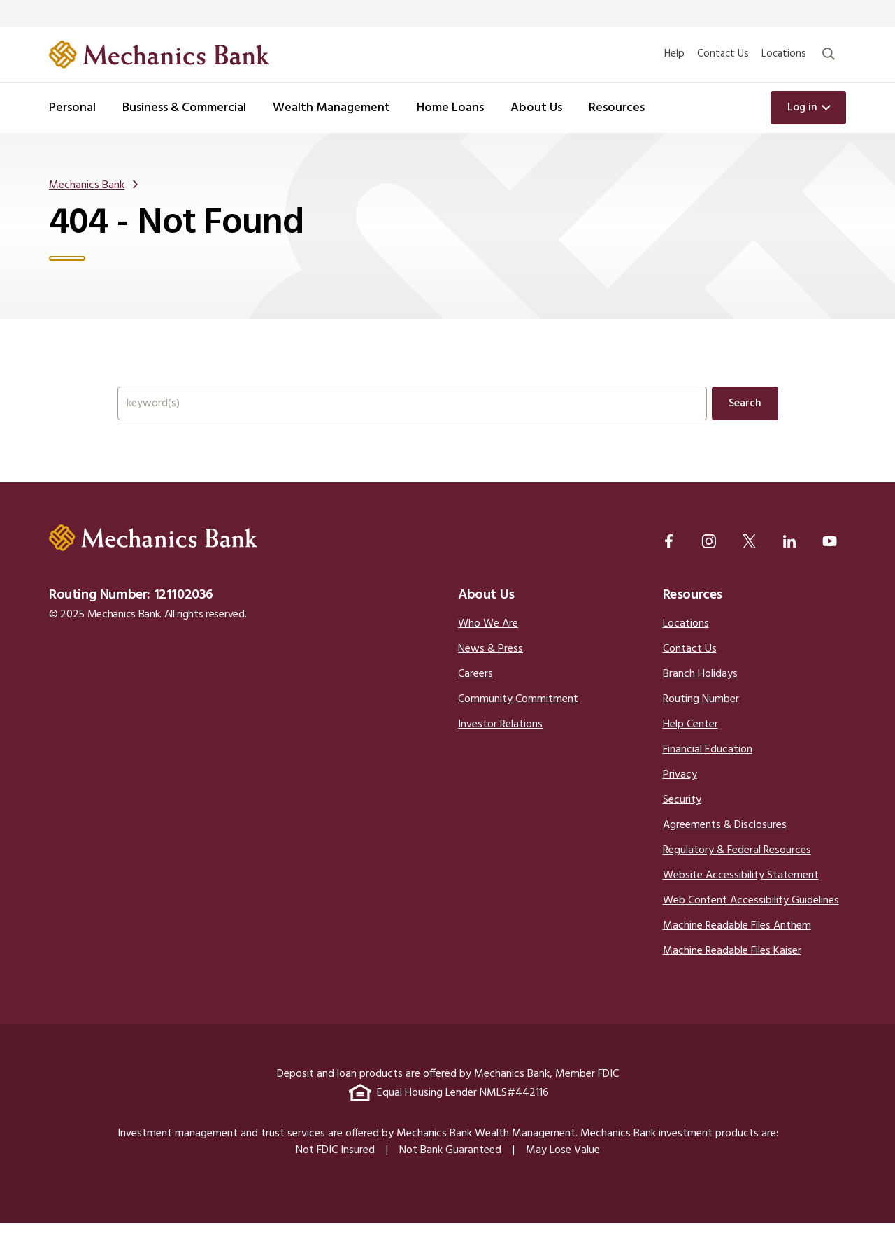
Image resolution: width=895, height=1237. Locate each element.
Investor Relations (500, 738)
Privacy (680, 789)
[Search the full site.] (412, 408)
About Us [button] (536, 108)
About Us (486, 609)
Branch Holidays (700, 688)
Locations (783, 53)
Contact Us (723, 53)
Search (745, 408)
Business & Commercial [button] (184, 108)
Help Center (690, 738)
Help (674, 53)
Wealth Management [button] (331, 108)
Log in (802, 108)
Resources (692, 609)
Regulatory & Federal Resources (737, 864)
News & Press (490, 663)
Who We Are (488, 638)
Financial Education (707, 764)
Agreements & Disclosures (725, 839)
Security (682, 814)
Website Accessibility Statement (741, 889)
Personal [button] (72, 108)
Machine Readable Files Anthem (737, 940)
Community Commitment (518, 713)
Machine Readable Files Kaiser (732, 965)
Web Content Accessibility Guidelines (751, 915)
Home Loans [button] (450, 108)
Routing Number (701, 713)
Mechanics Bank (86, 187)
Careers (475, 688)
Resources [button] (617, 108)
